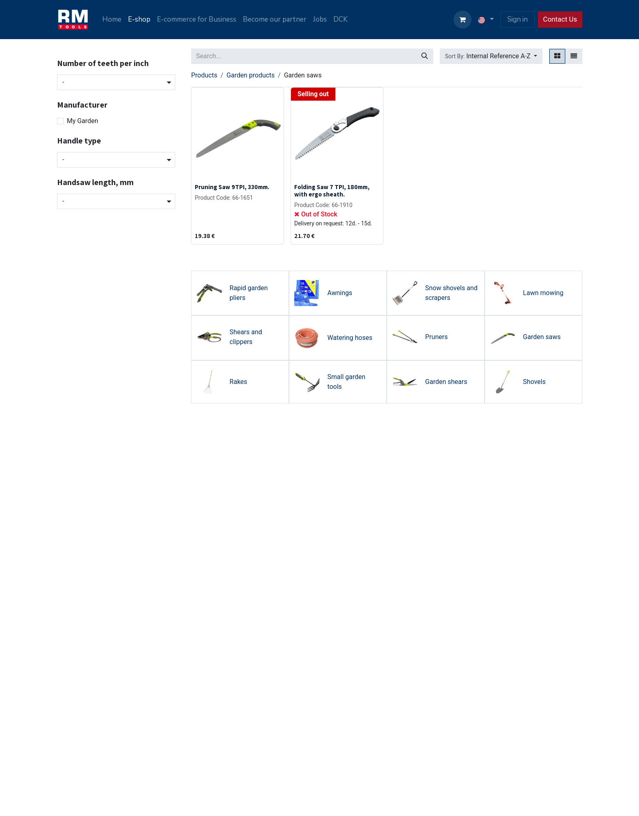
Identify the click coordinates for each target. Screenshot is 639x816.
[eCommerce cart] (463, 20)
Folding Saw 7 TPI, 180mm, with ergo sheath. (332, 190)
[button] (491, 56)
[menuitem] (112, 19)
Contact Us (560, 19)
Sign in (517, 19)
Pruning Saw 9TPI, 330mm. (232, 187)
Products (204, 75)
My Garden (82, 121)
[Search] (424, 56)
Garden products (251, 75)
